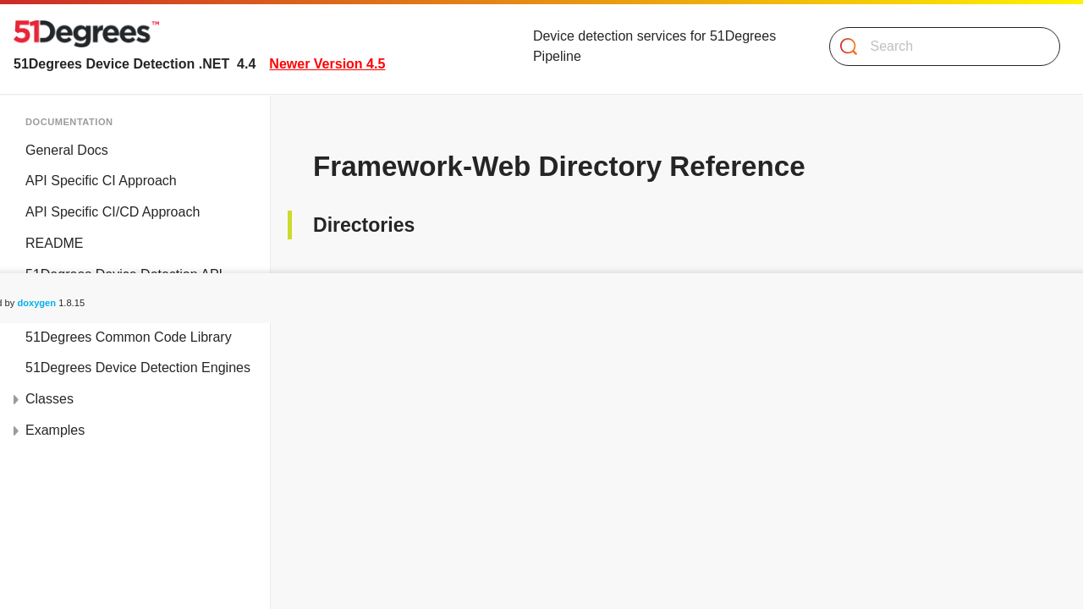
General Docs (66, 150)
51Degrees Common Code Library (128, 337)
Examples (55, 430)
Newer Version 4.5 (327, 64)
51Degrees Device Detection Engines (137, 367)
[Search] (938, 46)
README (54, 243)
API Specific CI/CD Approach (112, 212)
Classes (49, 399)
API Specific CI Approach (101, 180)
